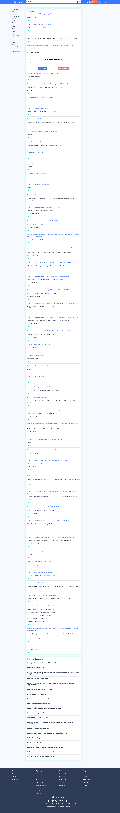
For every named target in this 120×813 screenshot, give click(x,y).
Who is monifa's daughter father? (36, 713)
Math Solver (62, 785)
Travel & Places (16, 51)
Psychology (38, 788)
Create (94, 2)
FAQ (60, 788)
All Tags (14, 776)
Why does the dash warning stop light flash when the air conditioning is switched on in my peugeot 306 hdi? (52, 684)
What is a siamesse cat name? (35, 667)
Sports (13, 49)
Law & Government (17, 38)
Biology (37, 779)
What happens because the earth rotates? (39, 703)
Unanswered (15, 779)
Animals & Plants (16, 9)
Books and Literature (17, 18)
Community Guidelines (64, 773)
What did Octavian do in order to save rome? (39, 689)
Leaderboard (15, 773)
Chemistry (38, 776)
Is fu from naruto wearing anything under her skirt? (41, 756)
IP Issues (85, 790)
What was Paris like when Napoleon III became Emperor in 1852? (45, 747)
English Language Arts (41, 785)
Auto (13, 14)
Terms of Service (87, 779)
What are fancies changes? (34, 738)
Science (14, 44)
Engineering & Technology (15, 25)
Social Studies (15, 46)
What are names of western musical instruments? (41, 752)
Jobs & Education (16, 35)
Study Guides (62, 782)
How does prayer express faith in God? (38, 699)
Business (14, 20)
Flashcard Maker (63, 779)
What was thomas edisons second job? (38, 728)
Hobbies (14, 33)
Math (13, 40)
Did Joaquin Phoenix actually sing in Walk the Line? (41, 663)
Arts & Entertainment (17, 11)
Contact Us (85, 776)
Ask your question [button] (63, 68)
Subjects (14, 7)
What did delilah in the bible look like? (38, 678)
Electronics (14, 23)
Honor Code (62, 776)
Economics (38, 793)
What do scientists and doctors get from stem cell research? (44, 708)
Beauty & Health (16, 16)
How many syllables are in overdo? (37, 694)
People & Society (16, 42)
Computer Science (40, 790)
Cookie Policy (86, 788)
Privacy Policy (86, 782)
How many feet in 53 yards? (34, 742)
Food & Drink (15, 29)
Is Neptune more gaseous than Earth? (37, 717)
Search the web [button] (42, 68)
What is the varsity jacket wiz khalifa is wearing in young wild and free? (47, 733)
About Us (85, 773)
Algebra (38, 773)
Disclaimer (85, 785)
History (14, 31)
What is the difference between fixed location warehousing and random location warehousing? (50, 723)
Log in (105, 2)
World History (39, 782)
